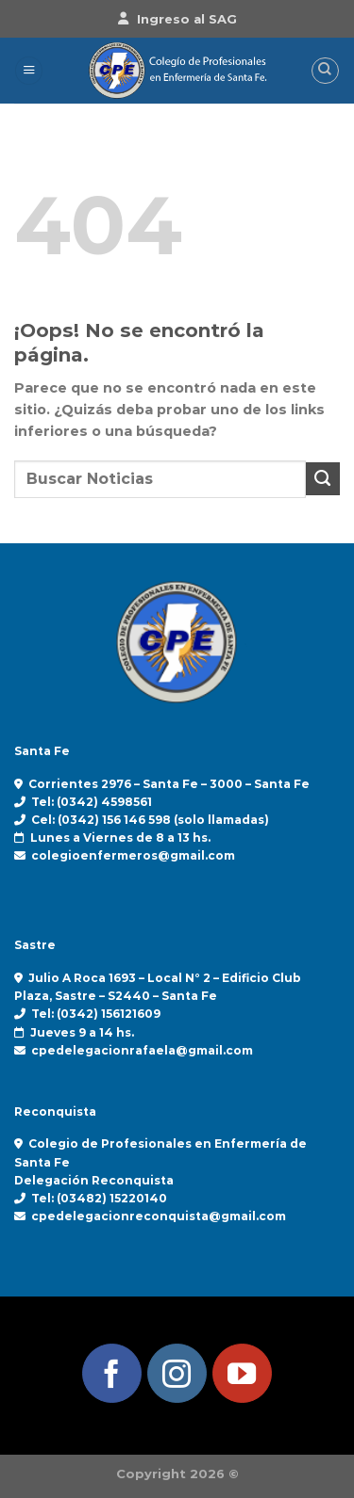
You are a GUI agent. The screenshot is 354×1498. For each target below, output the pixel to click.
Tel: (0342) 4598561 (91, 802)
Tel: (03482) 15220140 (99, 1198)
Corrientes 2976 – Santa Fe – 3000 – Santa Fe (169, 784)
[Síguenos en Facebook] (112, 1373)
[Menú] (28, 70)
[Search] (325, 71)
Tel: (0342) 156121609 (95, 1014)
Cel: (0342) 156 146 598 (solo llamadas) (150, 820)
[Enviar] (323, 479)
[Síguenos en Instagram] (177, 1373)
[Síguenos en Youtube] (242, 1373)
